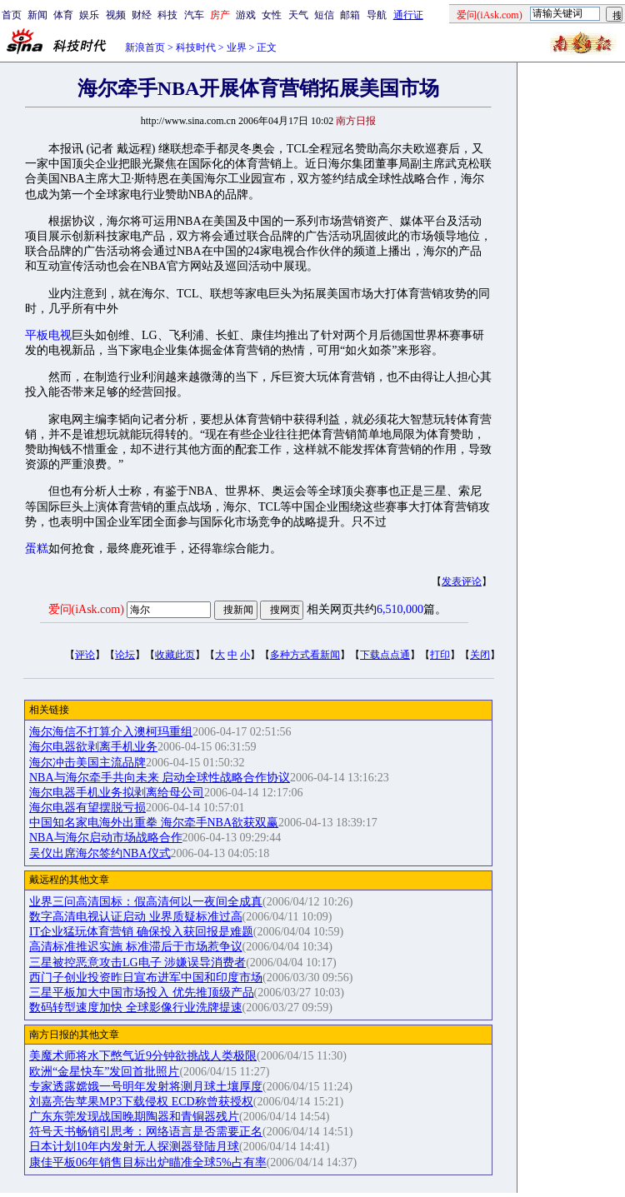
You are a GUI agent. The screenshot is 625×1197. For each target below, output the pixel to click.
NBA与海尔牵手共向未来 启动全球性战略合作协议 (159, 777)
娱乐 (89, 15)
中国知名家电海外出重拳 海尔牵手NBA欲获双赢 (153, 822)
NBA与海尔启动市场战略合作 (105, 837)
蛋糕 (36, 548)
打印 (440, 655)
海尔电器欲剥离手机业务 (93, 747)
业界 (237, 47)
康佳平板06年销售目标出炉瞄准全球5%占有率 (148, 1162)
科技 (168, 15)
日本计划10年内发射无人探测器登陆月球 (134, 1146)
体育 (63, 15)
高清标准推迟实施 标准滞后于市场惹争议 (135, 946)
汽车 (194, 15)
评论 (85, 655)
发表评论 (462, 581)
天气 (298, 15)
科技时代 (196, 47)
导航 (377, 15)
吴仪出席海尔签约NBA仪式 (100, 853)
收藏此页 (175, 655)
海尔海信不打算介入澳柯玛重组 (110, 732)
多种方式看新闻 (305, 655)
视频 (116, 15)
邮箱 (350, 15)
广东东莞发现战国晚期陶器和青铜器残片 (134, 1116)
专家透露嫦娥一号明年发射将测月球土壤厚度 (145, 1086)
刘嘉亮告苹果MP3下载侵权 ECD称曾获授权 (141, 1101)
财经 (142, 15)
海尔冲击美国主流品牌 (87, 762)
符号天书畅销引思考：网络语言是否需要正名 (145, 1131)
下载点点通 (385, 655)
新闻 (38, 15)
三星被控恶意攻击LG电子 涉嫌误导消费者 (137, 962)
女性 (272, 15)
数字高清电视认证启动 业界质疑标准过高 (135, 916)
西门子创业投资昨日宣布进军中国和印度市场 (145, 977)
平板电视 (48, 335)
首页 (12, 15)
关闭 (480, 655)
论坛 (125, 655)
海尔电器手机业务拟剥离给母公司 (116, 792)
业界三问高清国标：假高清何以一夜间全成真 (145, 901)
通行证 (408, 15)
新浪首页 (145, 47)
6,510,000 (400, 609)
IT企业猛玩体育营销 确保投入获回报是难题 (141, 931)
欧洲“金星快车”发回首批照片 (104, 1071)
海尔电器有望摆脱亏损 (87, 807)
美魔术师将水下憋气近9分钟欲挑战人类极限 (143, 1056)
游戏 (246, 15)
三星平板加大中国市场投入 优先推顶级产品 (141, 992)
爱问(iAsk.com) (86, 609)
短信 (324, 15)
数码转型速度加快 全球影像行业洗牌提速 (135, 1007)
